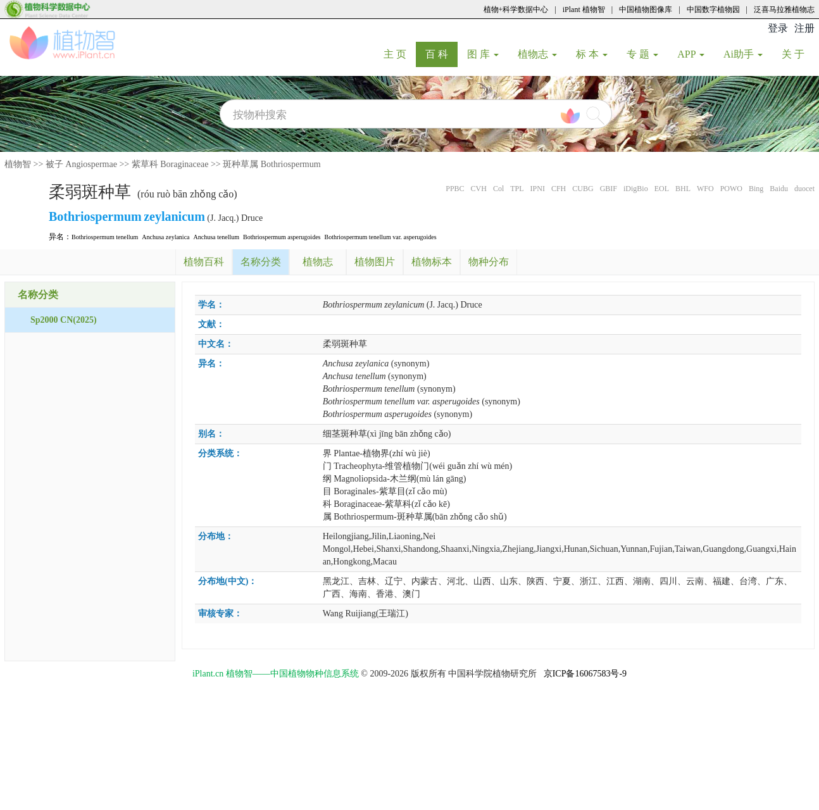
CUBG (582, 188)
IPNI (537, 188)
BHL (683, 188)
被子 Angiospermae (81, 164)
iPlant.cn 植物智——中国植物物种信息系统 (275, 673)
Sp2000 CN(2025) (63, 320)
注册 (804, 28)
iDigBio (635, 188)
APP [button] (690, 54)
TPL (516, 188)
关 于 (798, 53)
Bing (756, 188)
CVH (479, 188)
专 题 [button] (642, 54)
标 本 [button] (592, 54)
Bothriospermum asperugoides (281, 237)
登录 (778, 28)
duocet (804, 188)
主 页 (400, 53)
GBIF (608, 188)
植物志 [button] (537, 54)
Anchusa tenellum (216, 237)
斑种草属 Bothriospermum (271, 164)
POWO (731, 188)
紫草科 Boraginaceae (170, 164)
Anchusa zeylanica (165, 237)
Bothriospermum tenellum (105, 237)
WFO (705, 188)
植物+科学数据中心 (516, 9)
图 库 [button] (483, 54)
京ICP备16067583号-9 (585, 673)
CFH (558, 188)
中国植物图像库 (645, 9)
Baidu (779, 188)
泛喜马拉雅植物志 (784, 9)
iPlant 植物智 (584, 9)
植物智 (17, 164)
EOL (661, 188)
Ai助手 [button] (743, 54)
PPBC (455, 188)
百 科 (441, 53)
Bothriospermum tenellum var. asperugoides (380, 237)
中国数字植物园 (713, 9)
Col (498, 188)
